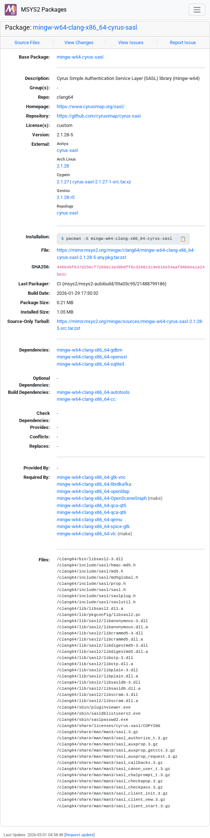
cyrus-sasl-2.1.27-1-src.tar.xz (101, 181)
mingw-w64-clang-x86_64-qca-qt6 (91, 512)
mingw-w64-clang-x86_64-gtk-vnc (91, 477)
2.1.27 (63, 181)
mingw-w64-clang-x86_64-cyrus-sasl (85, 27)
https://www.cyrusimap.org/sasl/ (90, 106)
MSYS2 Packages (36, 10)
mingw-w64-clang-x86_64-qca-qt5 (91, 505)
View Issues (130, 42)
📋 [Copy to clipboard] (183, 239)
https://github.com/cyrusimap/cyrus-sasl (99, 116)
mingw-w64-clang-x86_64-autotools (93, 392)
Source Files (27, 42)
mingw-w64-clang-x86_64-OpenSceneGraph (102, 498)
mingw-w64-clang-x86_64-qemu (89, 519)
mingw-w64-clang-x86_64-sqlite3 (90, 364)
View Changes (79, 42)
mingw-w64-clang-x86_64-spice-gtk (93, 526)
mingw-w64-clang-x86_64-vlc (86, 533)
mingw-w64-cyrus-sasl (80, 57)
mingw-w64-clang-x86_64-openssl (92, 357)
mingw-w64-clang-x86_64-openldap (93, 491)
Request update (79, 834)
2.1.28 (63, 166)
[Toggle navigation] (197, 10)
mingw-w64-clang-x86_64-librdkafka (94, 484)
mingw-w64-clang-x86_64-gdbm (89, 350)
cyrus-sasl (67, 150)
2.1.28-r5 (65, 197)
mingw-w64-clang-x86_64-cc (86, 399)
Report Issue (183, 42)
